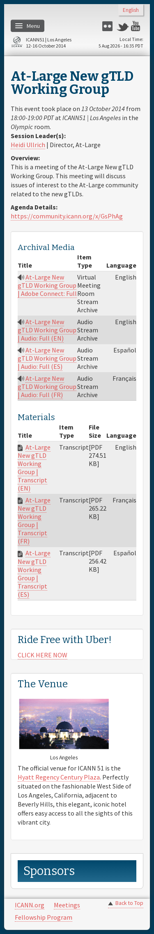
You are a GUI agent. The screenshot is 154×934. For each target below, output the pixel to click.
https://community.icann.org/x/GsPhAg (67, 216)
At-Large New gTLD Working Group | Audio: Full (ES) (47, 358)
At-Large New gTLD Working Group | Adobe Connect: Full (47, 285)
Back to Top (129, 903)
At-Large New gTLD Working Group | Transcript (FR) (34, 520)
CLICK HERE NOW (42, 655)
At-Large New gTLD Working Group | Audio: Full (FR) (47, 386)
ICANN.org (29, 905)
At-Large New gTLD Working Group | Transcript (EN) (34, 467)
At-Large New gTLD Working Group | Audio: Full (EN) (47, 330)
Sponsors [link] (49, 871)
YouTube (137, 26)
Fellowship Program (43, 917)
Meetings (67, 905)
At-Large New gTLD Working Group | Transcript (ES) (34, 573)
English (131, 10)
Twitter (123, 26)
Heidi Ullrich (28, 145)
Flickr (108, 26)
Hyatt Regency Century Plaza (59, 777)
